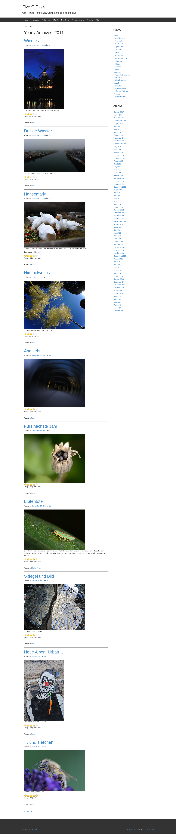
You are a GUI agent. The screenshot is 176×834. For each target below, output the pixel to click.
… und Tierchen (38, 742)
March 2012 (118, 204)
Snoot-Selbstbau (121, 96)
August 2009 (118, 293)
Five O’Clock (34, 6)
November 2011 (120, 216)
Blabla (33, 568)
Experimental (119, 47)
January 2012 (119, 210)
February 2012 (119, 207)
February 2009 (119, 311)
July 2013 (117, 164)
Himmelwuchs (37, 272)
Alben (98, 20)
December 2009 (120, 282)
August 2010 (118, 259)
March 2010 (118, 273)
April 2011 (117, 236)
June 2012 (117, 196)
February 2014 (119, 152)
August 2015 (118, 123)
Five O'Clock (32, 829)
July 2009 (117, 296)
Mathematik (46, 20)
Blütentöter (34, 501)
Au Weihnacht (120, 38)
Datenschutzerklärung (122, 75)
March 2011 (118, 239)
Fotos (33, 123)
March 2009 (118, 308)
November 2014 (120, 138)
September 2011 (120, 221)
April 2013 (117, 170)
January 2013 (119, 178)
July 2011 (117, 227)
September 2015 (120, 121)
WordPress (150, 829)
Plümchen (118, 61)
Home (26, 20)
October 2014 (119, 141)
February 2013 (119, 175)
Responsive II (131, 829)
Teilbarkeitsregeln (121, 80)
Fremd (117, 52)
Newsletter (65, 20)
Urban (117, 70)
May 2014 (117, 147)
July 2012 (117, 193)
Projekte (90, 20)
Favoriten (118, 49)
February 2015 (119, 135)
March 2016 (118, 115)
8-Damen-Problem (121, 91)
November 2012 (120, 184)
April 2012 (117, 201)
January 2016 (119, 118)
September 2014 (120, 144)
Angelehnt (33, 351)
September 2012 (120, 187)
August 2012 (118, 190)
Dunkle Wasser (38, 131)
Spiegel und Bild (39, 576)
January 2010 (119, 279)
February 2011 (119, 242)
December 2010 (120, 247)
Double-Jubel (119, 44)
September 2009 (120, 291)
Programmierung (78, 20)
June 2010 (117, 265)
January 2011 (119, 244)
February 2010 (119, 276)
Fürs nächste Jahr (40, 426)
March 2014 (118, 149)
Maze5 (55, 20)
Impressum (35, 20)
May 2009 (117, 302)
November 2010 (120, 250)
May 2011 (117, 233)
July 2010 (117, 262)
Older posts (29, 811)
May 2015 (117, 129)
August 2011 (118, 224)
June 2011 (117, 230)
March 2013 (118, 172)
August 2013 (118, 161)
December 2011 (120, 213)
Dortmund (118, 41)
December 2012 (120, 181)
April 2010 (117, 270)
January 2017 (119, 112)
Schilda (117, 64)
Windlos (31, 40)
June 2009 (117, 299)
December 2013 (120, 155)
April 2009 (117, 305)
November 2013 (120, 158)
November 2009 (120, 285)
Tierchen (118, 67)
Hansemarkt (35, 194)
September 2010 (120, 256)
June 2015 (117, 126)
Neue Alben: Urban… (43, 652)
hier (38, 252)
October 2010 (119, 253)
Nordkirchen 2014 (121, 58)
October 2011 (119, 218)
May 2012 (117, 198)
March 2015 (118, 132)
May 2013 (117, 167)
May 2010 (117, 267)
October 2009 (119, 288)
